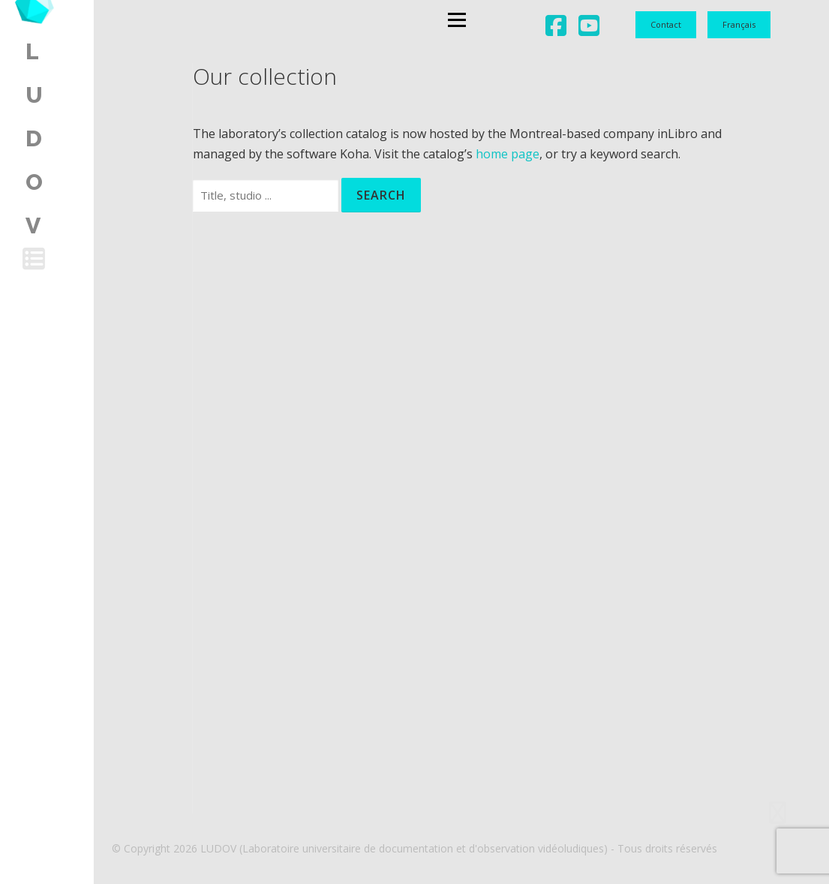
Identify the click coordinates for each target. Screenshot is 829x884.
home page (507, 154)
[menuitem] (738, 24)
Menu (390, 26)
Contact (665, 24)
